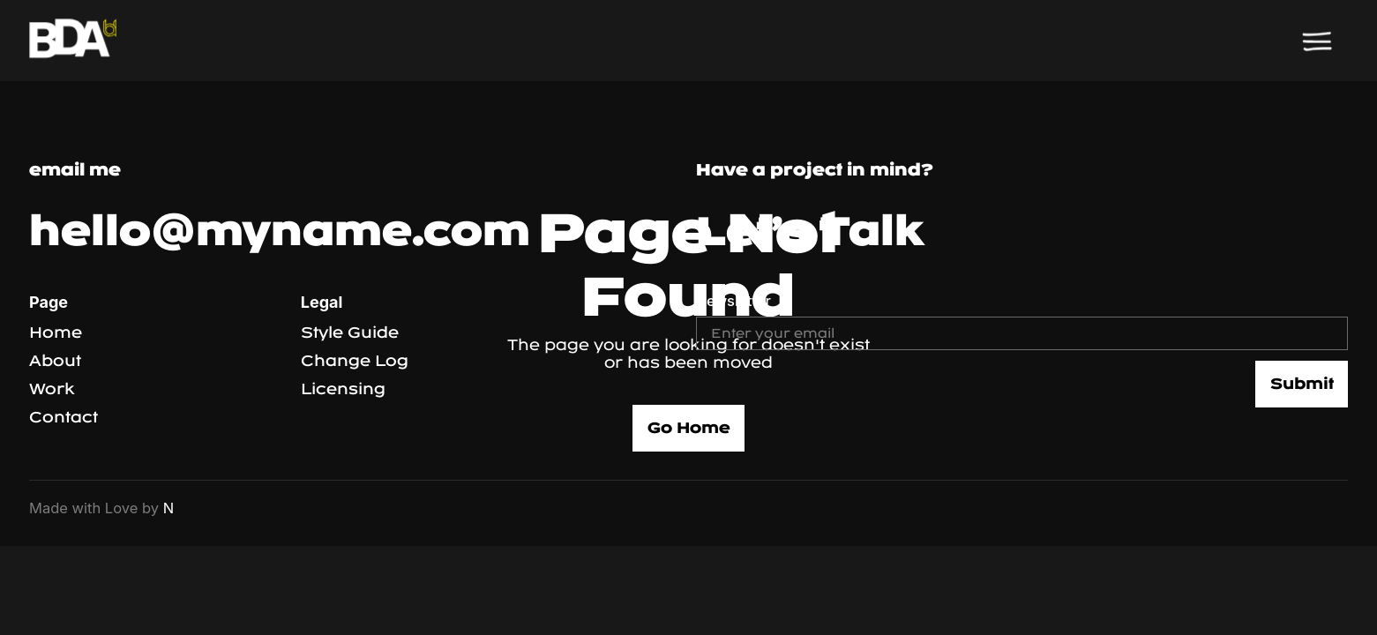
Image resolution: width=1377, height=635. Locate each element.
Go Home (688, 428)
